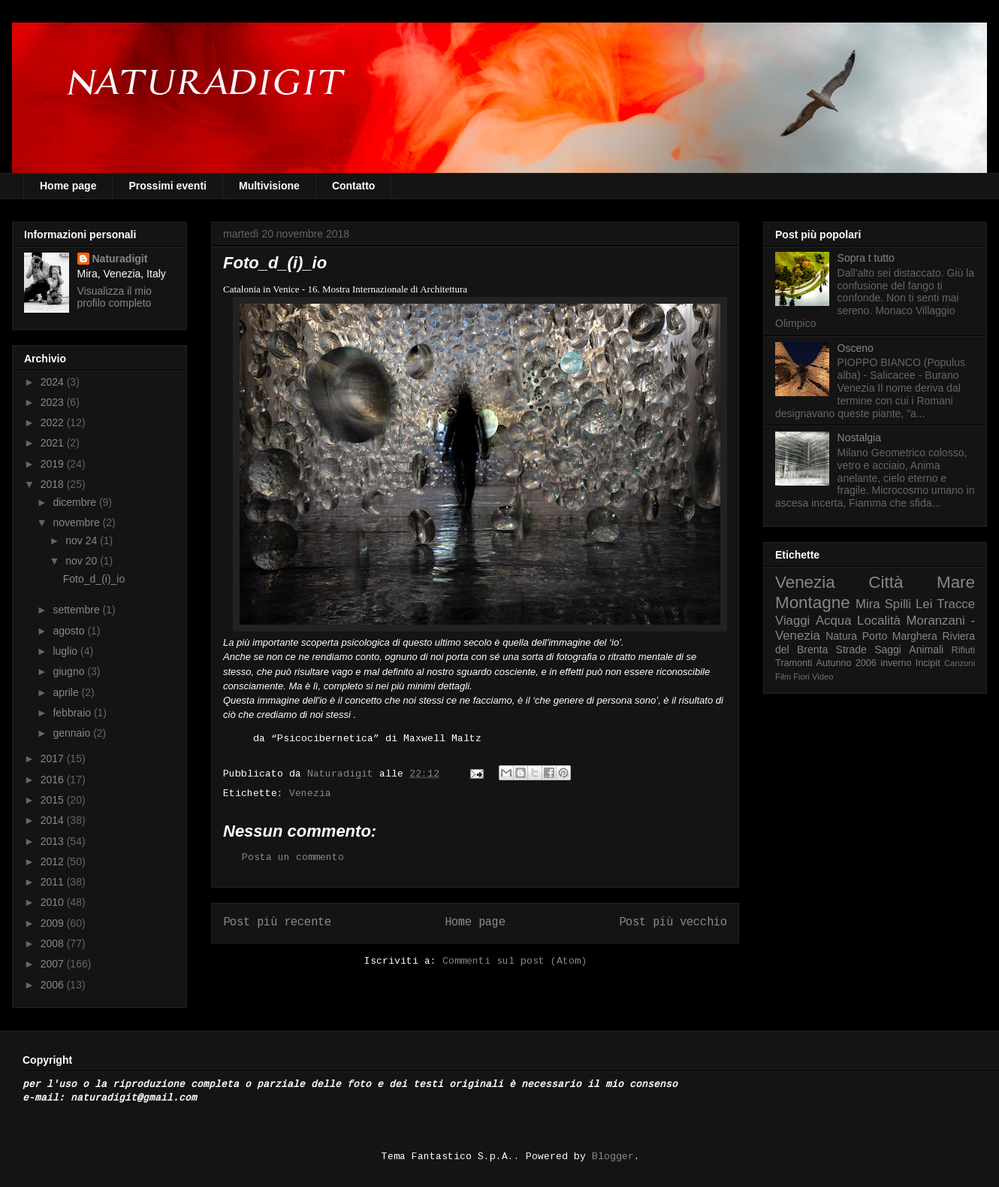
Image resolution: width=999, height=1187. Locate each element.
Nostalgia (859, 437)
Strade (851, 649)
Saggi (887, 649)
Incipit (928, 663)
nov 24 (82, 540)
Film (783, 676)
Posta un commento (293, 857)
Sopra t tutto (866, 258)
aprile (67, 692)
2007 (54, 964)
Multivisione (269, 186)
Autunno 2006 (846, 663)
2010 (54, 902)
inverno (895, 663)
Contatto (354, 186)
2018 (54, 484)
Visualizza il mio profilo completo (114, 297)
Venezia (310, 793)
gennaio (73, 733)
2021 (54, 443)
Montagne (812, 602)
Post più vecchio (673, 922)
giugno (70, 671)
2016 (54, 780)
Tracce (956, 604)
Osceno (856, 348)
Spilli (898, 604)
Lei (924, 604)
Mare (956, 582)
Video (822, 676)
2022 (54, 422)
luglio (66, 651)
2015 (54, 800)
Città (885, 582)
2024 (54, 382)
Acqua (834, 620)
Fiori (801, 676)
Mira (868, 604)
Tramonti (793, 663)
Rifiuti (964, 650)
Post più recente (277, 922)
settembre (77, 610)
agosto (70, 631)
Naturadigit (343, 774)
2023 (54, 402)
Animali (926, 649)
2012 (54, 861)
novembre (77, 522)
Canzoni (959, 663)
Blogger (613, 1156)
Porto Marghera (899, 636)
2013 (54, 841)
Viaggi (792, 620)
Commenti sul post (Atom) (514, 961)
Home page (68, 186)
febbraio (73, 713)
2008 (54, 943)
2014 (54, 820)
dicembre (75, 502)
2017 (54, 758)
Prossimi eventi (167, 186)
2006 (54, 985)
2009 (54, 923)
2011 (54, 882)
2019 (54, 464)
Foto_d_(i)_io (94, 579)
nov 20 (82, 561)
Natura (841, 636)
